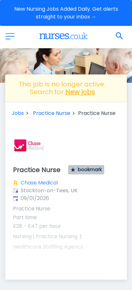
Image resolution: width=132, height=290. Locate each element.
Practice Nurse (51, 113)
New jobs (80, 91)
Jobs (18, 113)
